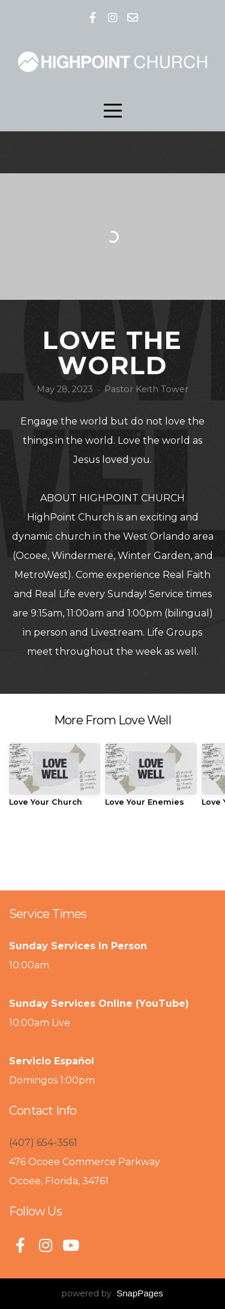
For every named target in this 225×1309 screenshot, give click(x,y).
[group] (54, 779)
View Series (112, 850)
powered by (112, 1293)
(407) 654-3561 (43, 1142)
